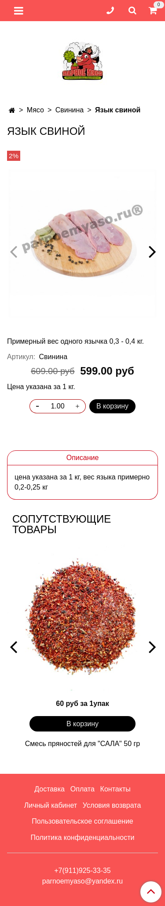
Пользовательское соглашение (82, 821)
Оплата (82, 789)
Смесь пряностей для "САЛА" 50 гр (82, 743)
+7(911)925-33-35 (82, 870)
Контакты (115, 789)
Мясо (35, 110)
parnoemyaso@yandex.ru (82, 881)
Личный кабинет (50, 805)
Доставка (49, 789)
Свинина (69, 110)
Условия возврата (112, 805)
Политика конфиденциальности (82, 837)
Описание (82, 457)
